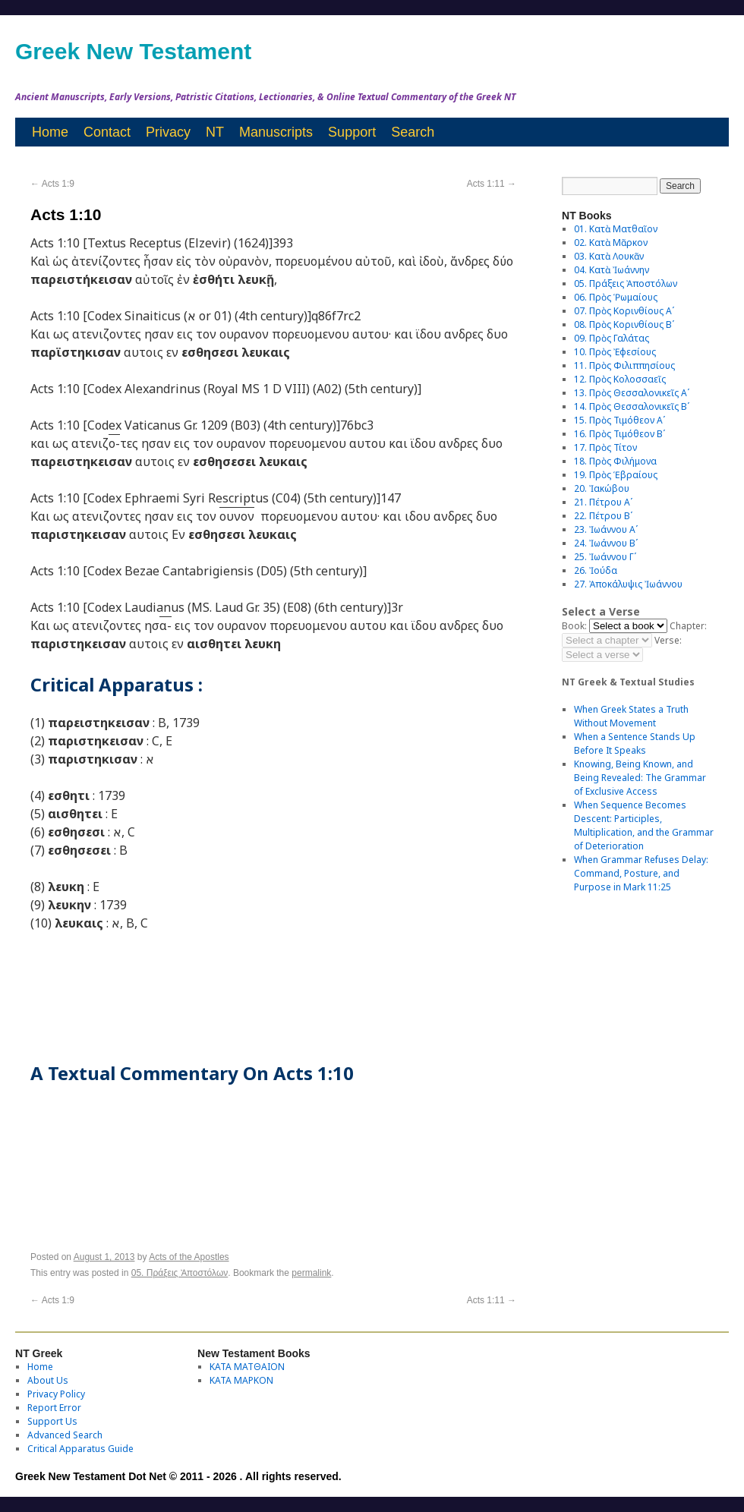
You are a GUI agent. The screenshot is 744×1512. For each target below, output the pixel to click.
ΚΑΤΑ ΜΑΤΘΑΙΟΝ (247, 1366)
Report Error (54, 1407)
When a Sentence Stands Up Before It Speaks (634, 743)
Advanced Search (64, 1435)
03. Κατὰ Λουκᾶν (609, 256)
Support (352, 132)
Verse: (668, 640)
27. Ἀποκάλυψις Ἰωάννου (628, 584)
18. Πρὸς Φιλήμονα (615, 461)
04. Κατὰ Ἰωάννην (611, 269)
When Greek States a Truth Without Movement (631, 716)
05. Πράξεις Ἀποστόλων (180, 1273)
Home (50, 132)
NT (215, 132)
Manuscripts (276, 132)
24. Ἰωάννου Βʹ (606, 543)
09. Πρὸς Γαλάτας (611, 338)
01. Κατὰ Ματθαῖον (615, 228)
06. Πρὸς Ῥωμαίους (615, 297)
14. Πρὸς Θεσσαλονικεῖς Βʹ (631, 406)
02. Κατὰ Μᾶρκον (611, 242)
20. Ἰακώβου (601, 488)
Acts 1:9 (52, 183)
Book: (574, 625)
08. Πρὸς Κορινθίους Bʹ (624, 324)
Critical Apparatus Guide (80, 1448)
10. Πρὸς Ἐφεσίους (615, 351)
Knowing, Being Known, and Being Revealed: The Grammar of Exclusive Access (640, 778)
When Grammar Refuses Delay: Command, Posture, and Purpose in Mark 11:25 (641, 873)
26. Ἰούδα (595, 570)
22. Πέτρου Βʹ (603, 515)
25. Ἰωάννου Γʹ (605, 556)
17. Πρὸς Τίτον (605, 447)
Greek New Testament (133, 51)
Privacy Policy (56, 1394)
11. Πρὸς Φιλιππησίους (624, 365)
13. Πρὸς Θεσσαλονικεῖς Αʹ (631, 392)
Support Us (52, 1421)
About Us (47, 1380)
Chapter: (688, 625)
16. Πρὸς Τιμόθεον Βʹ (619, 433)
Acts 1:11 (491, 183)
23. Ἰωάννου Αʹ (606, 529)
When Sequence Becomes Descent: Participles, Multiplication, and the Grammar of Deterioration (644, 825)
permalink (311, 1273)
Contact (107, 132)
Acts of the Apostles (189, 1257)
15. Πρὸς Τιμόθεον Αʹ (619, 420)
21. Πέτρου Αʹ (603, 502)
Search (412, 132)
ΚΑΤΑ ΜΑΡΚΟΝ (241, 1380)
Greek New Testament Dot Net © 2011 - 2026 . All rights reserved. (178, 1476)
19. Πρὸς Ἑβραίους (615, 474)
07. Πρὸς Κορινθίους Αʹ (624, 310)
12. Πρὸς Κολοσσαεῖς (620, 379)
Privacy (168, 132)
